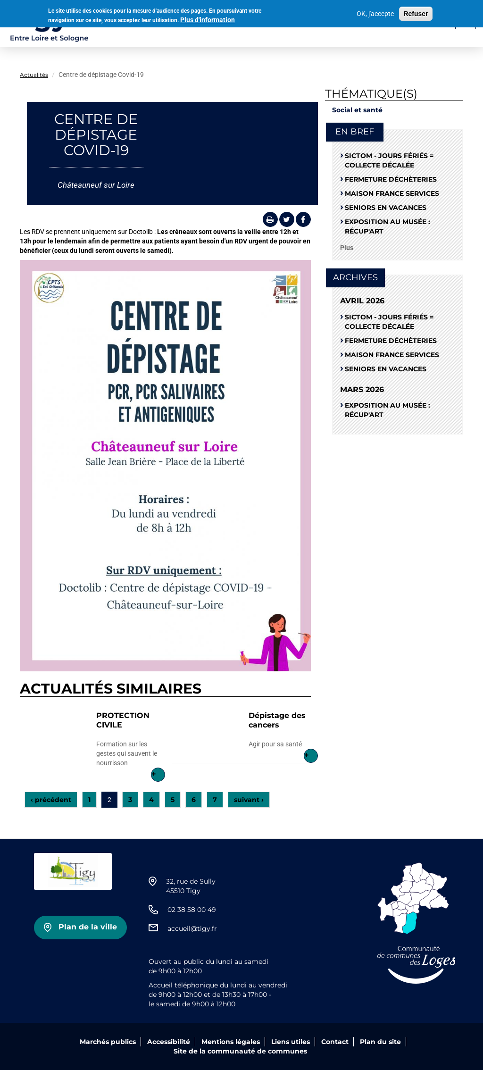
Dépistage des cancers (277, 720)
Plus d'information (207, 18)
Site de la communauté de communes (240, 1051)
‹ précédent (51, 799)
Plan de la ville (87, 926)
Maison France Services (392, 193)
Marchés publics (108, 1041)
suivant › (249, 799)
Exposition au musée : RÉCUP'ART (387, 226)
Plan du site (380, 1041)
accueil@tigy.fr (192, 928)
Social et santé (357, 110)
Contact (335, 1041)
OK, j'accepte (375, 13)
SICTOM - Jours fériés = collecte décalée (389, 160)
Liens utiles (290, 1041)
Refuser (415, 13)
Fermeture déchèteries (391, 179)
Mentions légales (230, 1041)
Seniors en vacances (385, 207)
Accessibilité (168, 1041)
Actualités (34, 74)
